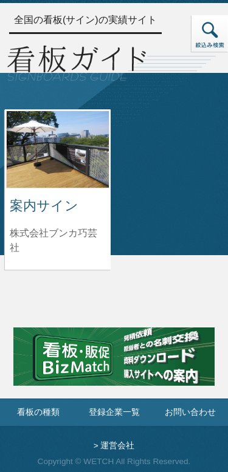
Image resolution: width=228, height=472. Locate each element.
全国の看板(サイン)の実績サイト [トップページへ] (85, 20)
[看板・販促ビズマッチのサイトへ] (113, 365)
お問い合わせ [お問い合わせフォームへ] (190, 412)
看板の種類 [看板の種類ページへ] (38, 412)
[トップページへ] (76, 61)
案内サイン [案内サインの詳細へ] (44, 205)
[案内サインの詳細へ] (58, 148)
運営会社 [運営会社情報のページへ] (117, 445)
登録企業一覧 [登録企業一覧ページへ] (114, 412)
